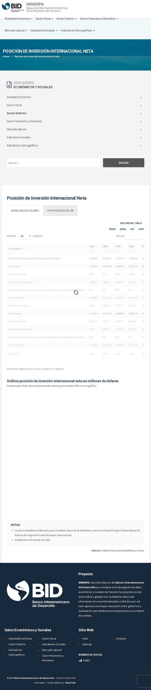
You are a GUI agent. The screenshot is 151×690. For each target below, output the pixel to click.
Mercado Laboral (15, 30)
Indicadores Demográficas (76, 30)
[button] (24, 236)
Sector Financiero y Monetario (97, 18)
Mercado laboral (16, 129)
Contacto (121, 638)
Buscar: (130, 236)
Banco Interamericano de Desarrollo (34, 677)
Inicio (85, 638)
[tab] (25, 210)
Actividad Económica (17, 18)
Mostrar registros (25, 236)
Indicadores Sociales (43, 30)
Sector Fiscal (43, 18)
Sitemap (87, 644)
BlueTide (70, 682)
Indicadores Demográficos (22, 145)
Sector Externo (65, 18)
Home (6, 56)
